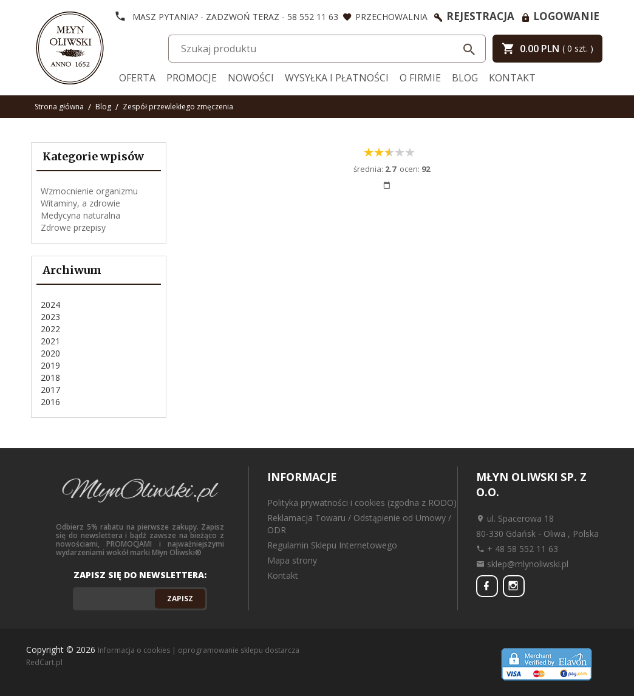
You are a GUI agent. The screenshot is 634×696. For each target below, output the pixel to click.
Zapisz (180, 598)
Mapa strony (292, 560)
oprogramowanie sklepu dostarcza (238, 650)
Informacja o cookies (134, 650)
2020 (50, 353)
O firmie (420, 77)
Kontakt (512, 77)
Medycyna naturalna (80, 215)
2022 (50, 329)
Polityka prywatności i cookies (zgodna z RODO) (362, 502)
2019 (50, 365)
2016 (50, 402)
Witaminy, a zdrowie (80, 203)
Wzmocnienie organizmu (89, 191)
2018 (50, 377)
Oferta (137, 77)
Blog (465, 77)
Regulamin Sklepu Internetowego (332, 545)
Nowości (251, 77)
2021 (50, 341)
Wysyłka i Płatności (337, 77)
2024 (50, 304)
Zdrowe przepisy (73, 227)
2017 (50, 389)
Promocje (191, 77)
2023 (50, 316)
